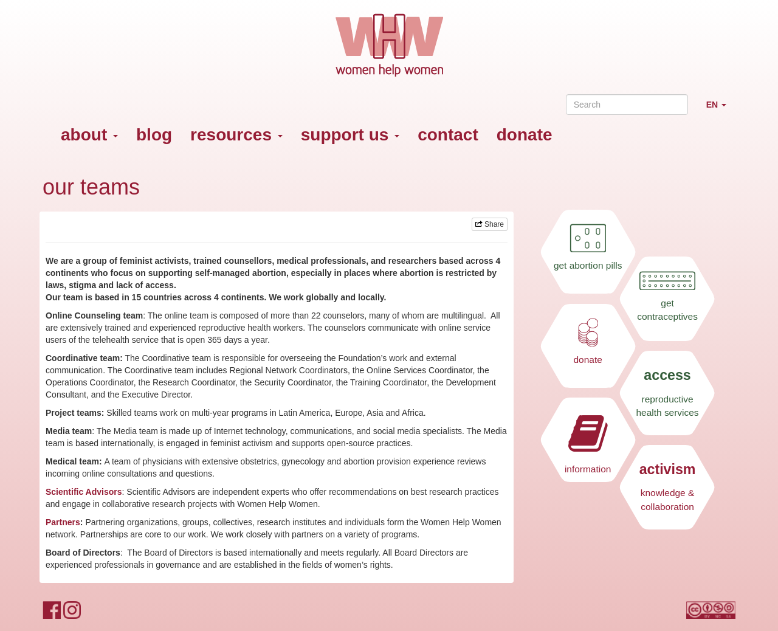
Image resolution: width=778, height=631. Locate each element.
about (89, 134)
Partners (63, 522)
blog (154, 134)
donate (525, 134)
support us (350, 134)
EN (720, 110)
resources (236, 134)
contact (448, 134)
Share (489, 224)
